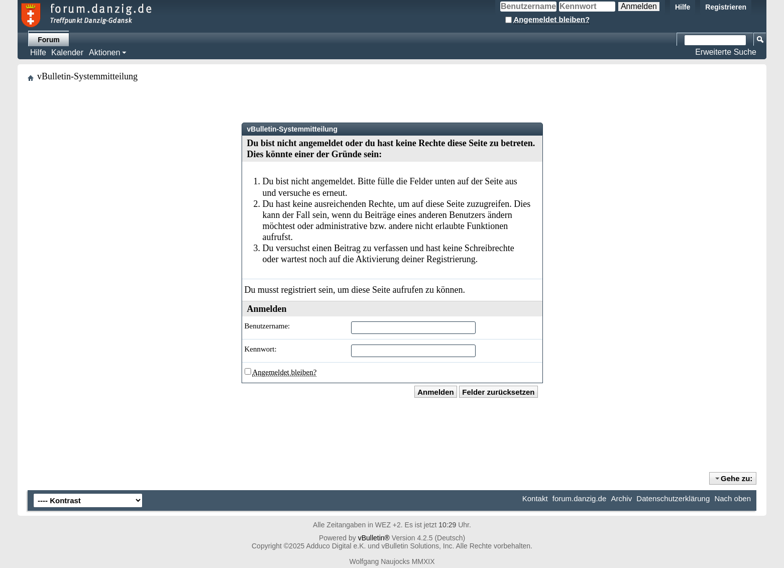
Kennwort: (261, 349)
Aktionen (104, 52)
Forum (49, 40)
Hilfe (682, 7)
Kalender (67, 52)
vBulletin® (374, 538)
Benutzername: (267, 326)
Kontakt (535, 498)
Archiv (621, 498)
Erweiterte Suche (725, 52)
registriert (298, 290)
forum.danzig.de (579, 498)
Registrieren (725, 7)
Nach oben (732, 498)
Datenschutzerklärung (673, 498)
